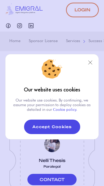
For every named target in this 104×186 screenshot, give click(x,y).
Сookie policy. (64, 109)
